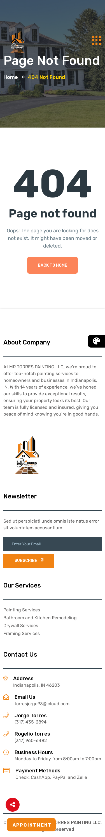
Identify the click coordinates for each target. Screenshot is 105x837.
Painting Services (21, 610)
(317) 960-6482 (31, 740)
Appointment (32, 825)
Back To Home (52, 265)
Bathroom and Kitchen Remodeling (40, 617)
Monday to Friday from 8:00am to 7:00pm (58, 758)
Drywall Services (20, 625)
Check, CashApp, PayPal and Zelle (51, 777)
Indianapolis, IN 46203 (36, 685)
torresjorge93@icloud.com (42, 703)
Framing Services (21, 633)
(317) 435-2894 (30, 722)
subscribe (29, 560)
